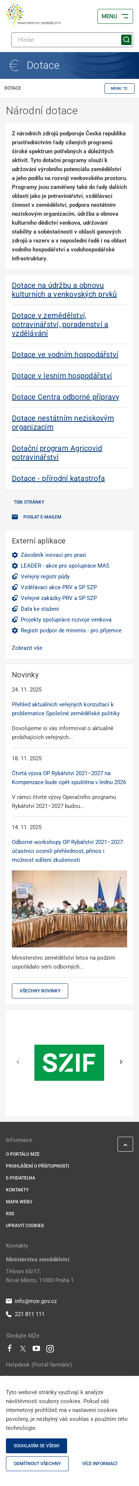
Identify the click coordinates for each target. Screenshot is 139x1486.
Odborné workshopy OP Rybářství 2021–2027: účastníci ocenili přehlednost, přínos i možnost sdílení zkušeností (68, 851)
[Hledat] (72, 39)
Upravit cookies (25, 1225)
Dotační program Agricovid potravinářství (57, 453)
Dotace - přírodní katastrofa (58, 478)
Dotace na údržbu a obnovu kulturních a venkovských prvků (64, 290)
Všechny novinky (40, 991)
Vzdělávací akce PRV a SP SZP (59, 587)
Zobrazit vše (27, 648)
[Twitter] (23, 1350)
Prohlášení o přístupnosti (37, 1166)
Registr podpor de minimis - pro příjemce (71, 630)
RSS (10, 1213)
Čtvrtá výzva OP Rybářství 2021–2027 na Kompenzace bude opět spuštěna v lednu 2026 (69, 778)
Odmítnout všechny (37, 1463)
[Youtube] (36, 1350)
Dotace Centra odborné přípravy (65, 396)
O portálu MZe (23, 1154)
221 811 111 (25, 1314)
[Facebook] (9, 1350)
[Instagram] (50, 1350)
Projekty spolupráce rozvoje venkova (66, 619)
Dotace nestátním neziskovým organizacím (63, 422)
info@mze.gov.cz (31, 1301)
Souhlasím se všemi (36, 1445)
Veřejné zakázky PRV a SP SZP (59, 598)
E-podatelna (20, 1178)
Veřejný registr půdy (45, 576)
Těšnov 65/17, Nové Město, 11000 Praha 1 (40, 1276)
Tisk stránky (29, 502)
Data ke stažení (40, 609)
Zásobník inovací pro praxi (53, 555)
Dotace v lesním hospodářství (62, 375)
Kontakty (17, 1190)
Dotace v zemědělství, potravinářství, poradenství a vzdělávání (60, 324)
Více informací (99, 1463)
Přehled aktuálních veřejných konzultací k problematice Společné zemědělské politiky (66, 709)
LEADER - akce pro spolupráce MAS (65, 565)
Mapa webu (19, 1201)
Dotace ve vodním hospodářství (65, 354)
